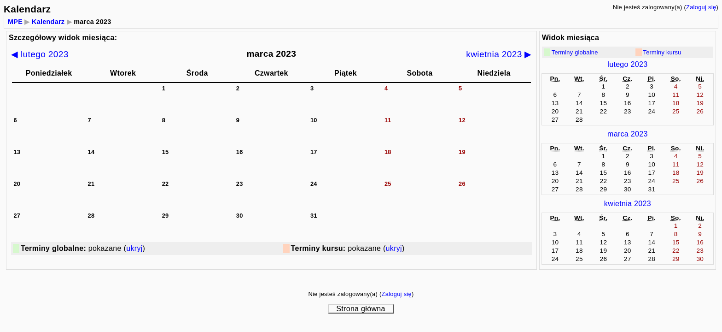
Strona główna (360, 309)
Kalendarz (48, 21)
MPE (15, 21)
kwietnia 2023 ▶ (498, 54)
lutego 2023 (627, 64)
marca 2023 (627, 134)
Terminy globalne (575, 52)
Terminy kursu (662, 52)
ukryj (134, 248)
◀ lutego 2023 (40, 54)
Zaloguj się (701, 7)
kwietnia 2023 (627, 204)
